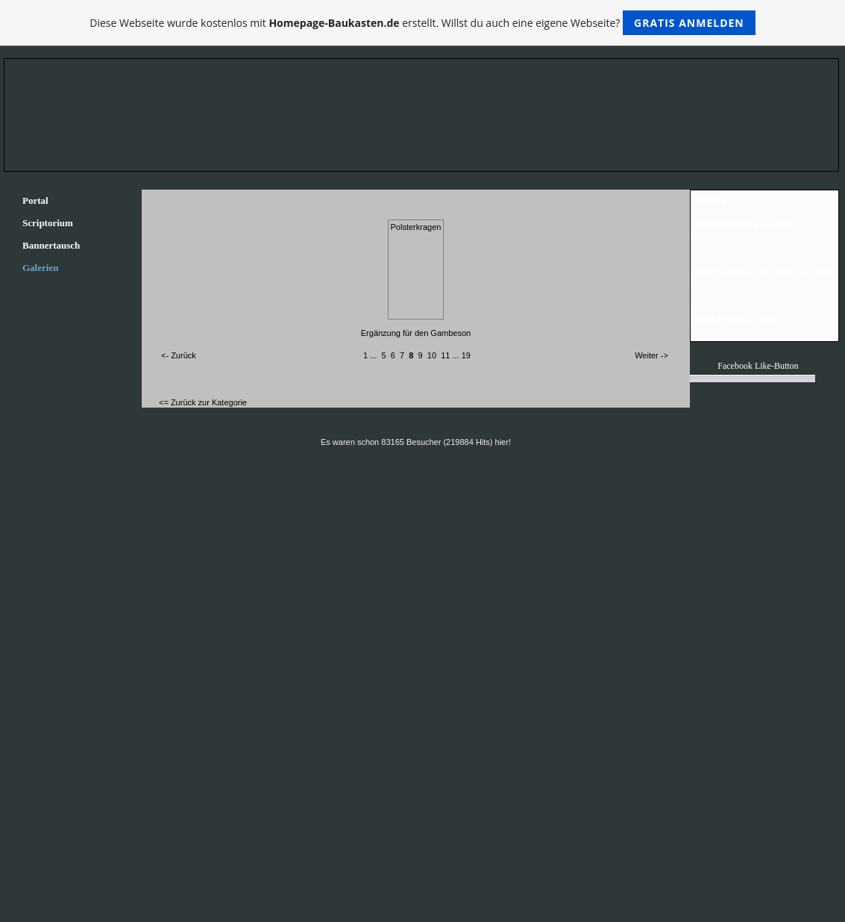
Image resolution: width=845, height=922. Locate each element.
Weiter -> (651, 355)
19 (466, 355)
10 (431, 355)
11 (445, 355)
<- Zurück (178, 355)
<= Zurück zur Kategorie (203, 402)
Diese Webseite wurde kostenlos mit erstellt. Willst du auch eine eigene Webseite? (422, 22)
